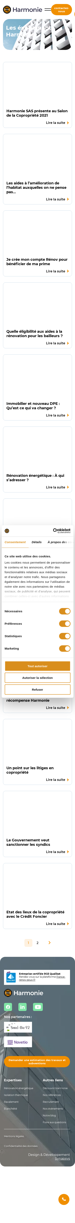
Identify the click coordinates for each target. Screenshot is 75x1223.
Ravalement (11, 1101)
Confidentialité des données (21, 1146)
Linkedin (22, 1007)
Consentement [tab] (15, 542)
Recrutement (51, 1101)
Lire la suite (55, 123)
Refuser (37, 689)
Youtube (38, 1007)
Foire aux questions (54, 1122)
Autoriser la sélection (37, 677)
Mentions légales (14, 1136)
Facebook (8, 1007)
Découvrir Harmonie (55, 1088)
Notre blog (49, 1115)
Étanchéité (10, 1108)
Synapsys (62, 1158)
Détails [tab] (37, 542)
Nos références (52, 1095)
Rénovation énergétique (18, 1088)
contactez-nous (61, 9)
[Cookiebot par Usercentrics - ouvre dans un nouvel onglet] (53, 531)
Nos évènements (53, 1108)
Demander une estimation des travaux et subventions (37, 1061)
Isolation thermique (16, 1095)
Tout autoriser (38, 666)
